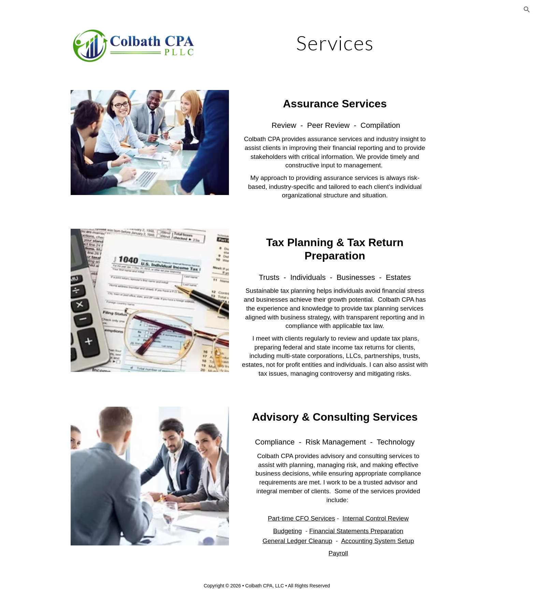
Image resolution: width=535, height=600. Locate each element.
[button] (527, 9)
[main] (334, 43)
